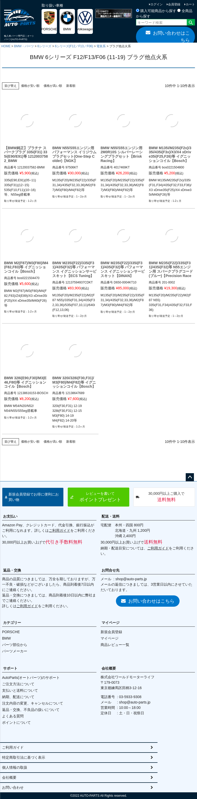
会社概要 (109, 668)
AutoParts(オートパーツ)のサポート (31, 678)
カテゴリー (12, 623)
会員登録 (174, 4)
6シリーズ (44, 46)
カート (190, 4)
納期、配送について (18, 697)
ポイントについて (16, 722)
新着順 (70, 86)
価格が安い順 (30, 86)
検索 (191, 22)
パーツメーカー (14, 651)
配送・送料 (111, 516)
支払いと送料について (20, 690)
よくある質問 (13, 716)
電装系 (101, 46)
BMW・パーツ (24, 46)
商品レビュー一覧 (115, 645)
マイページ (111, 623)
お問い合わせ (13, 787)
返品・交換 (12, 570)
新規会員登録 (111, 632)
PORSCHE (11, 632)
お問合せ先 (111, 570)
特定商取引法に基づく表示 (23, 757)
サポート (10, 668)
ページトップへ (190, 477)
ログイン (156, 4)
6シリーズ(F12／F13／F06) (74, 46)
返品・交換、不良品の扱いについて (31, 710)
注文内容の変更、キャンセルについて (32, 703)
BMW (6, 638)
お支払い (10, 516)
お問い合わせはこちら (168, 36)
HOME (6, 46)
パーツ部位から (14, 645)
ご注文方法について (18, 684)
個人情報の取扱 (14, 767)
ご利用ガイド (59, 530)
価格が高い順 (53, 86)
